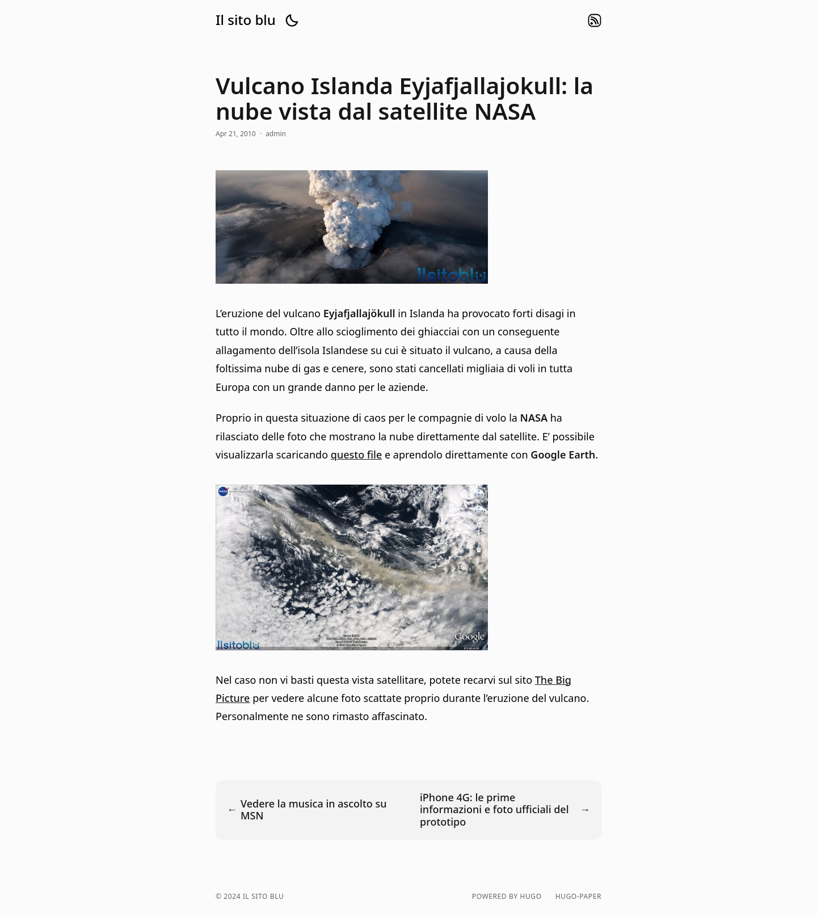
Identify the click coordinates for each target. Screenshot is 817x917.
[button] (291, 20)
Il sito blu (246, 20)
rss (594, 20)
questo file (356, 454)
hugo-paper (578, 896)
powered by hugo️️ (507, 896)
